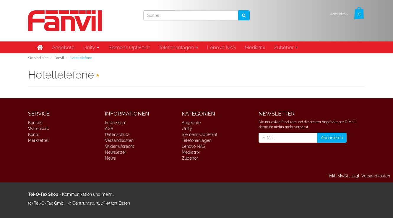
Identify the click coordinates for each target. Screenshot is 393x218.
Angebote (63, 47)
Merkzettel (38, 140)
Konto (33, 134)
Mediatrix (255, 47)
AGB (109, 128)
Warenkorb (38, 128)
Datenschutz (117, 134)
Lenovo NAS (221, 47)
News (110, 158)
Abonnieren (332, 137)
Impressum (115, 122)
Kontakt (35, 122)
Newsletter (115, 152)
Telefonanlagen (178, 47)
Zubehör (286, 47)
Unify (91, 47)
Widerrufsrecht (119, 146)
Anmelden (339, 14)
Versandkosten (119, 140)
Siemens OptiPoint (129, 47)
